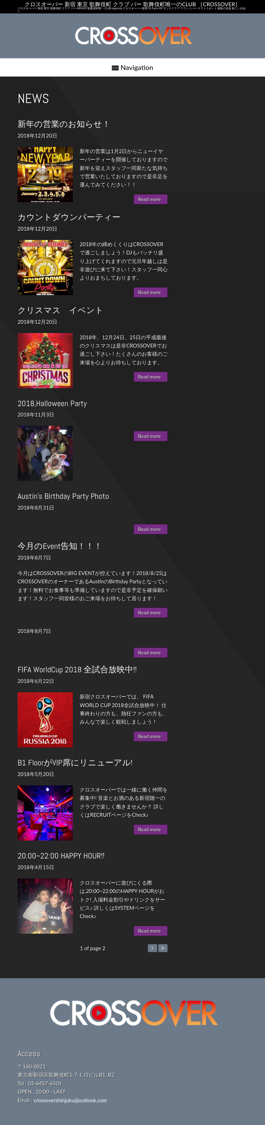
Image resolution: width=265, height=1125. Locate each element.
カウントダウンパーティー (69, 217)
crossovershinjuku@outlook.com (70, 1100)
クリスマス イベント (61, 310)
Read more (149, 199)
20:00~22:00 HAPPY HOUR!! (61, 855)
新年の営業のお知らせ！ (64, 124)
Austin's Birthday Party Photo (63, 496)
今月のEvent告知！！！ (60, 546)
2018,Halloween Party (52, 403)
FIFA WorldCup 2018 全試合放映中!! (77, 669)
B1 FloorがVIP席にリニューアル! (75, 762)
